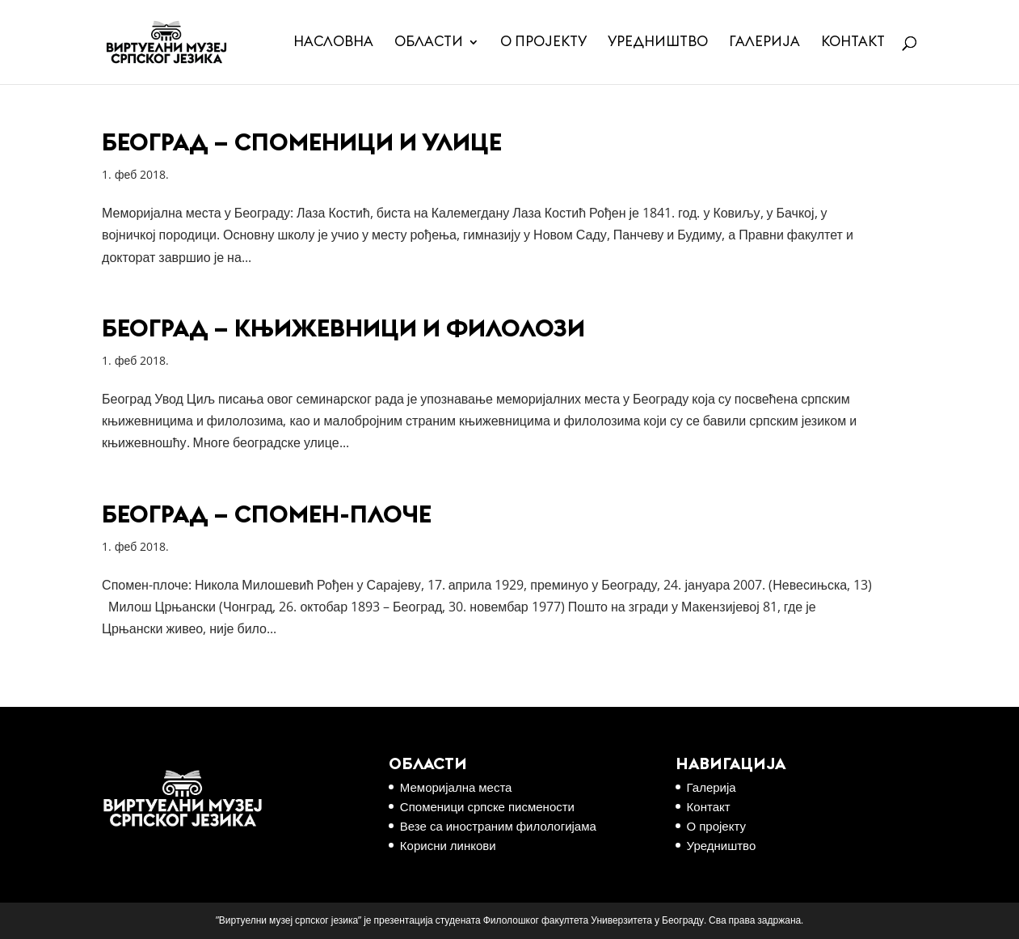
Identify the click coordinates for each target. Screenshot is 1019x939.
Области (428, 42)
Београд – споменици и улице (302, 143)
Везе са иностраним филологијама (498, 826)
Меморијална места (456, 787)
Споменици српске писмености (487, 806)
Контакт (853, 42)
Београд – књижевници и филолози (343, 329)
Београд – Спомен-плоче (267, 515)
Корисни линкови (448, 845)
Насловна (333, 42)
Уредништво (658, 42)
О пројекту (543, 42)
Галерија (764, 42)
